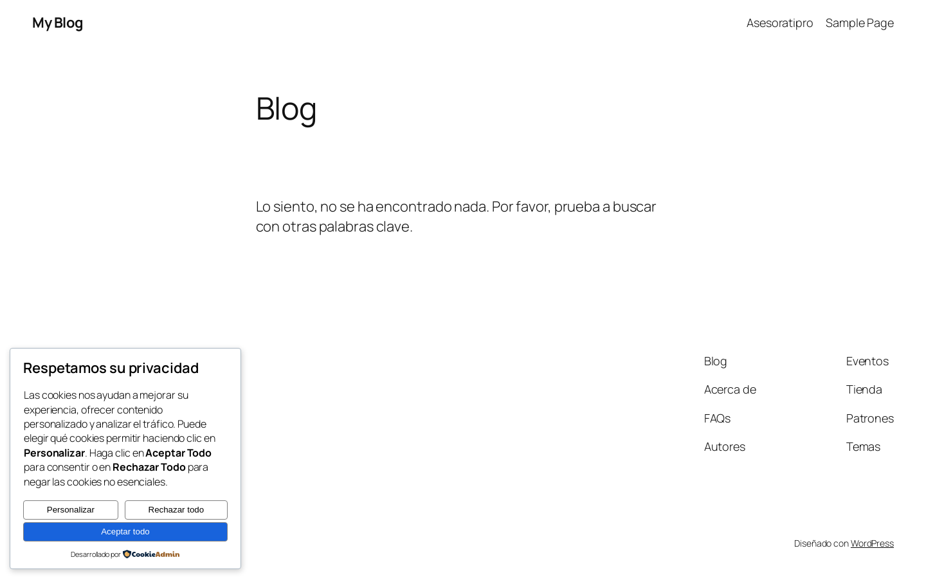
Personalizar (71, 509)
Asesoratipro (780, 22)
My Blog (58, 22)
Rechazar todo (176, 509)
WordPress (872, 543)
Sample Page (860, 22)
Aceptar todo (125, 531)
